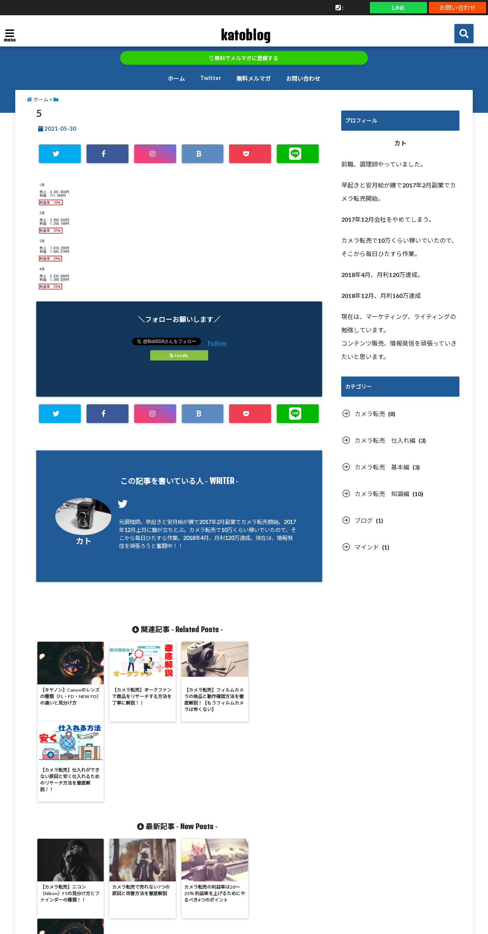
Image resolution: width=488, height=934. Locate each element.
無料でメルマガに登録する (244, 58)
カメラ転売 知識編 (382, 493)
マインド (367, 547)
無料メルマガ (253, 78)
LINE (398, 7)
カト (83, 541)
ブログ (364, 520)
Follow (217, 342)
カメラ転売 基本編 (382, 467)
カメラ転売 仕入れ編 (385, 440)
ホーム (176, 78)
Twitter (210, 77)
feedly (179, 355)
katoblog (245, 35)
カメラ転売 (370, 413)
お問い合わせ (457, 7)
